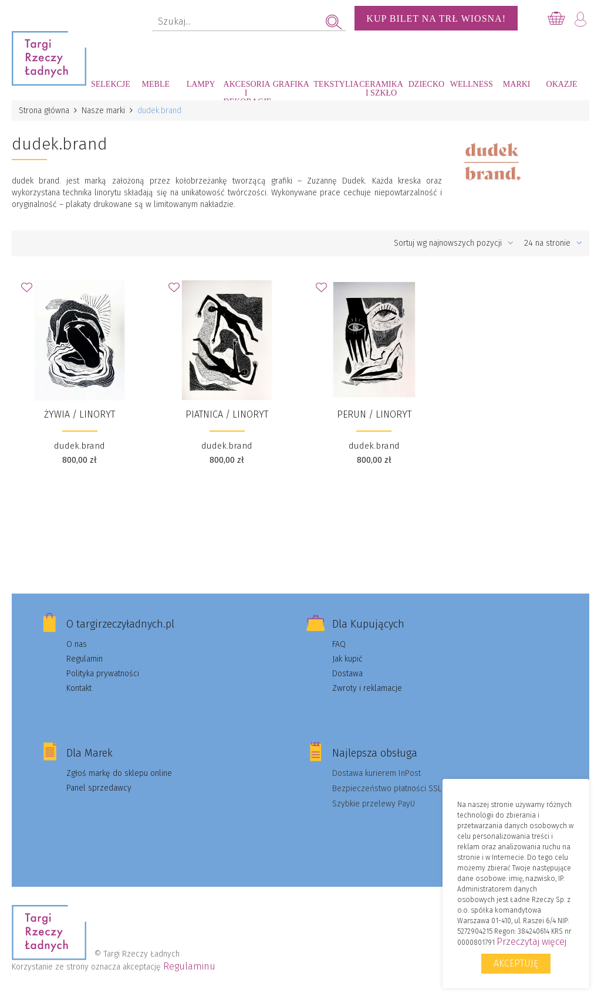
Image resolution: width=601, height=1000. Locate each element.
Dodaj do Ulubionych (30, 291)
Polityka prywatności (102, 674)
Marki (517, 84)
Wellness (471, 84)
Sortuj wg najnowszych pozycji (454, 243)
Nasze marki (103, 111)
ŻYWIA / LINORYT (79, 414)
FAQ (339, 644)
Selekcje (110, 84)
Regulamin (84, 659)
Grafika (291, 84)
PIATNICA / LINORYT (226, 414)
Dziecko (426, 84)
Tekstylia (336, 84)
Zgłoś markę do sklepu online (119, 773)
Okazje (562, 84)
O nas (76, 644)
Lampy (201, 84)
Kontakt (79, 688)
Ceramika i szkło (381, 88)
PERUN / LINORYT (374, 414)
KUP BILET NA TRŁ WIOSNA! (436, 18)
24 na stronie (553, 243)
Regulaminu (189, 966)
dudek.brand (79, 445)
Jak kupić (347, 659)
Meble (156, 84)
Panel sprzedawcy (98, 788)
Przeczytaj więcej (531, 941)
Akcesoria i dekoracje (246, 90)
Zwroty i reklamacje (367, 688)
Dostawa (347, 674)
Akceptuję (516, 963)
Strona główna (44, 111)
